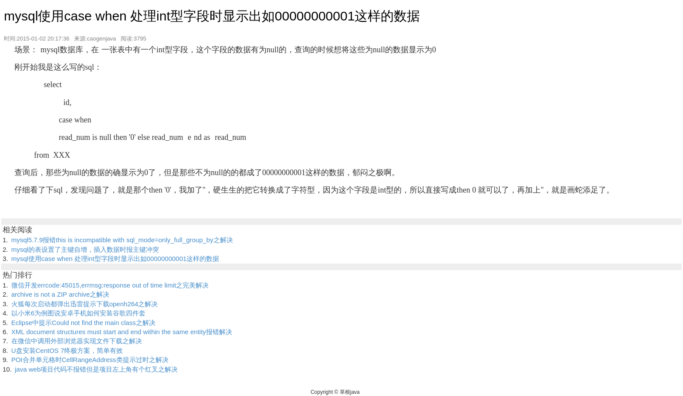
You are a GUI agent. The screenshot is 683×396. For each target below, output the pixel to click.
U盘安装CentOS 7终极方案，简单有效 (67, 350)
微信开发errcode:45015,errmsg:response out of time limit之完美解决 (110, 285)
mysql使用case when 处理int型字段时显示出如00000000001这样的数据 (115, 258)
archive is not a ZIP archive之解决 (60, 294)
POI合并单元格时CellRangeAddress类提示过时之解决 (90, 359)
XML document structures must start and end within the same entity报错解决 (121, 331)
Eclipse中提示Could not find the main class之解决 (83, 322)
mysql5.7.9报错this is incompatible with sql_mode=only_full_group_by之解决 (122, 240)
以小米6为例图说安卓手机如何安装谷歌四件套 (78, 313)
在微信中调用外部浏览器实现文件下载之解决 (76, 341)
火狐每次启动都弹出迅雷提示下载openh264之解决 (84, 304)
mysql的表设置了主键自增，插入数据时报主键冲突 (85, 249)
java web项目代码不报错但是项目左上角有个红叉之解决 (96, 369)
